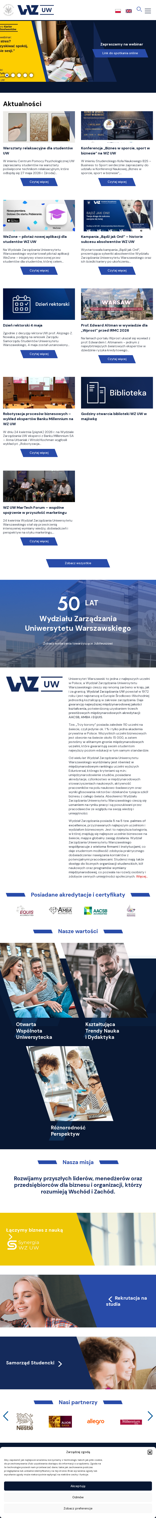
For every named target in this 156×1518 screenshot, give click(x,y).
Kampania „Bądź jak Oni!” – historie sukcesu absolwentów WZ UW (112, 239)
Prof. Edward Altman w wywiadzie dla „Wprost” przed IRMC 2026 (114, 328)
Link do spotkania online (120, 53)
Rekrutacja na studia (126, 1301)
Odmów (78, 1497)
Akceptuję (78, 1486)
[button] (150, 1452)
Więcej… (142, 876)
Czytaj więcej (39, 182)
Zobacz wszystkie (78, 563)
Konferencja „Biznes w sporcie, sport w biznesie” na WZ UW (115, 151)
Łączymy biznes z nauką (34, 1230)
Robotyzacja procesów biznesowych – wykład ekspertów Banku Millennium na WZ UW (38, 418)
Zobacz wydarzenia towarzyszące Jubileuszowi (78, 643)
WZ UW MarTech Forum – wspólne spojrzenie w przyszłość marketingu (35, 510)
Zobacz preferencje (78, 1508)
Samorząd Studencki (34, 1363)
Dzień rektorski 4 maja (22, 325)
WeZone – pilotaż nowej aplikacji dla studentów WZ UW (35, 239)
